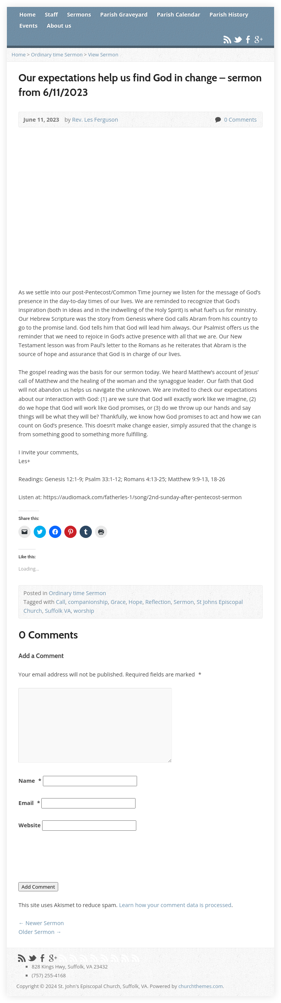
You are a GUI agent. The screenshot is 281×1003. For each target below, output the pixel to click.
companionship (88, 601)
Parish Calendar (178, 14)
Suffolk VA (58, 610)
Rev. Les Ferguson (95, 119)
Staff (51, 14)
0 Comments (217, 119)
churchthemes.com (200, 986)
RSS (227, 39)
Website (29, 825)
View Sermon (103, 54)
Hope (135, 601)
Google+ (258, 39)
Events (28, 25)
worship (84, 610)
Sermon (184, 601)
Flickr (94, 958)
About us (59, 25)
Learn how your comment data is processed (175, 905)
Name (29, 780)
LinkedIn (125, 958)
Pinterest (63, 958)
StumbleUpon (104, 958)
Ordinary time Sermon (57, 54)
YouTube (73, 958)
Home (27, 14)
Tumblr (114, 958)
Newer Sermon (41, 923)
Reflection (158, 601)
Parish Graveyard (124, 14)
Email (29, 803)
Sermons (79, 14)
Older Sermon (39, 931)
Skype (135, 958)
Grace (118, 601)
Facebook (247, 39)
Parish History (228, 14)
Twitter (237, 39)
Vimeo (83, 958)
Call (60, 601)
